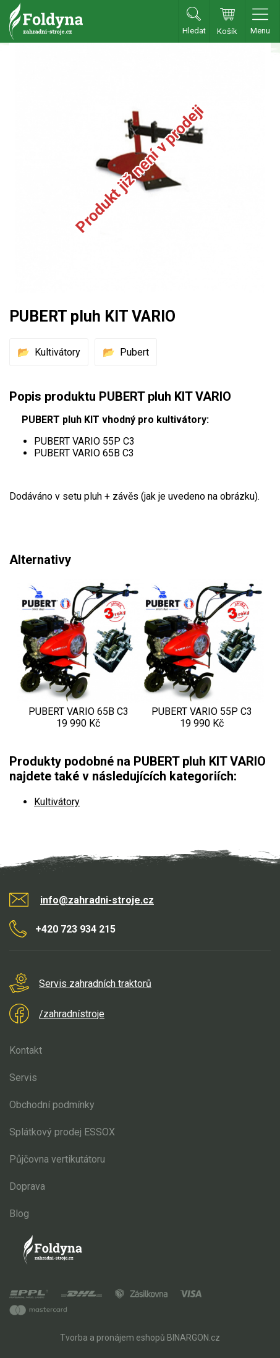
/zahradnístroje (71, 1014)
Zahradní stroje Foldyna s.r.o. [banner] (46, 21)
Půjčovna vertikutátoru (57, 1159)
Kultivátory (57, 352)
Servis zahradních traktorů (95, 983)
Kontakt (25, 1050)
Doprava (27, 1186)
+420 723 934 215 (75, 929)
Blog (19, 1213)
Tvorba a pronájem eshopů (112, 1338)
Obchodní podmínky (52, 1105)
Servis (23, 1077)
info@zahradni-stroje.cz (97, 900)
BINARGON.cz (193, 1338)
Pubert (134, 352)
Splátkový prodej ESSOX (62, 1132)
